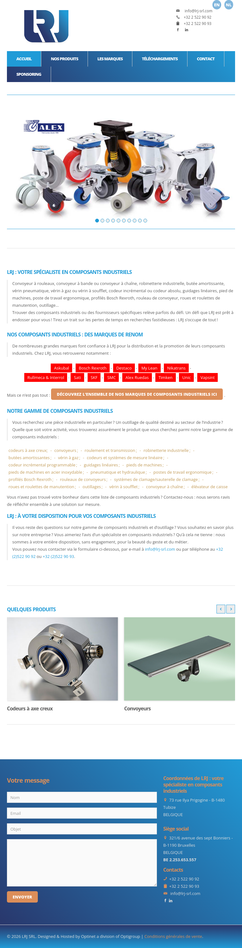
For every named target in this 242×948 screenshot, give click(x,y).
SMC (111, 377)
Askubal (61, 368)
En (217, 5)
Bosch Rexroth (93, 368)
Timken (165, 377)
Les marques (110, 59)
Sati (77, 377)
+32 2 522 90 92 (197, 17)
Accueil (24, 59)
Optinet (88, 936)
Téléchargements (160, 59)
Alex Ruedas (137, 377)
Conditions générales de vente (173, 936)
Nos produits (64, 59)
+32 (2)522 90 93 (58, 556)
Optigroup (130, 936)
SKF (94, 377)
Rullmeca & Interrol (45, 377)
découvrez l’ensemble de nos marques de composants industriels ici (137, 394)
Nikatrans (176, 368)
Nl (229, 5)
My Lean (149, 368)
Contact (206, 59)
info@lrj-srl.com (198, 11)
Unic (186, 377)
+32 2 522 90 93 (197, 23)
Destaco (124, 368)
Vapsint (207, 377)
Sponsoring (28, 74)
